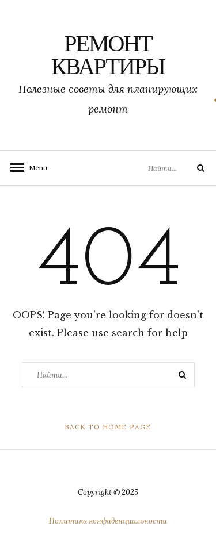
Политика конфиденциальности (108, 521)
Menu (34, 167)
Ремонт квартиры (108, 57)
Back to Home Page (108, 426)
